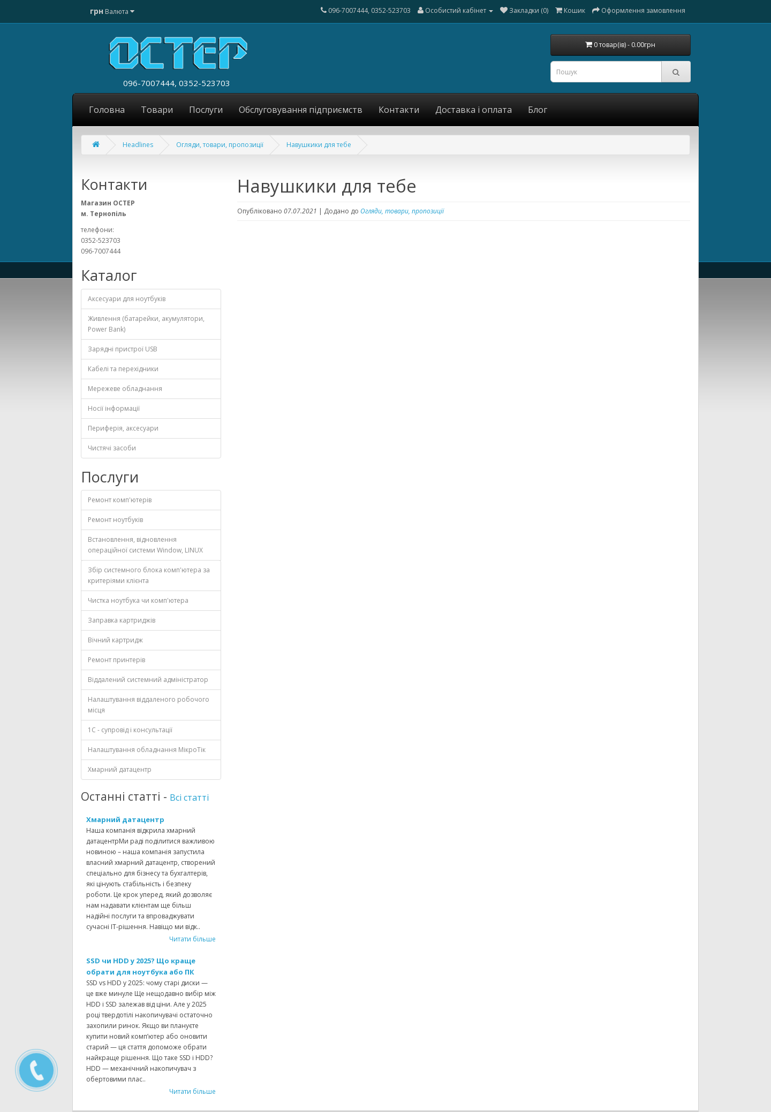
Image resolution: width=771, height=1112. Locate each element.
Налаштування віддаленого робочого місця (148, 705)
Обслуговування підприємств (300, 110)
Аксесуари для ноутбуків (126, 298)
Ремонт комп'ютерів (120, 499)
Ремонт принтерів (116, 659)
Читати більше (192, 939)
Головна (107, 110)
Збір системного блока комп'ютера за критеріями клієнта (149, 575)
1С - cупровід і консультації (130, 729)
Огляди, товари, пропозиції (219, 144)
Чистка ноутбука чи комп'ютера (138, 600)
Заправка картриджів (121, 620)
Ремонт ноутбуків (115, 519)
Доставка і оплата (473, 110)
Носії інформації (114, 408)
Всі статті (189, 797)
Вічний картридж (115, 640)
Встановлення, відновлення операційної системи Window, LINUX (145, 545)
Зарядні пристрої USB (122, 349)
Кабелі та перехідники (123, 368)
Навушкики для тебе (318, 144)
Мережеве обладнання (125, 388)
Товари (157, 110)
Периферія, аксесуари (123, 428)
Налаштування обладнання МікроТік (147, 749)
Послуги (206, 110)
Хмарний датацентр (120, 769)
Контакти (399, 110)
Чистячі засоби (112, 448)
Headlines (138, 144)
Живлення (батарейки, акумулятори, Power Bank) (146, 324)
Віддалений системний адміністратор (148, 679)
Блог (537, 110)
